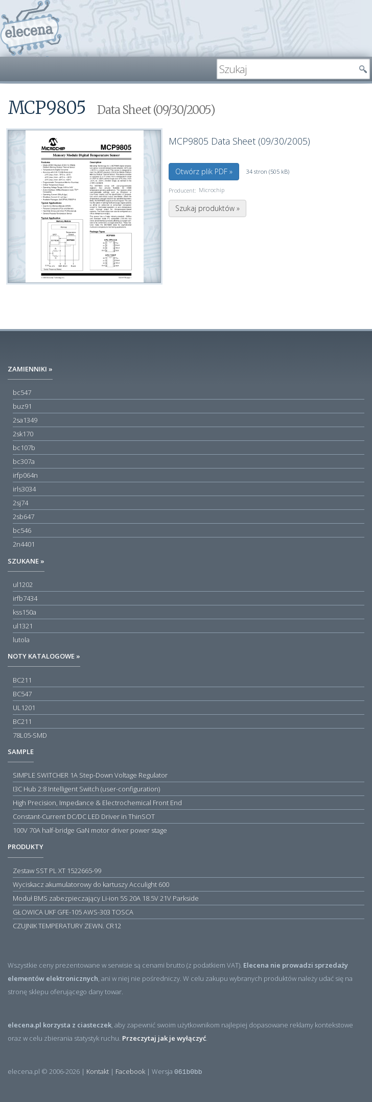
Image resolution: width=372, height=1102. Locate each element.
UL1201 (24, 707)
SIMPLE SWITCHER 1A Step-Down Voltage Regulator (90, 775)
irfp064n (25, 475)
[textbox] (286, 69)
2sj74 (20, 502)
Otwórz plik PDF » (203, 171)
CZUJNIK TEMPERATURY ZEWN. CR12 (67, 925)
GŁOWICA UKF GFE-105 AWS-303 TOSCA (73, 912)
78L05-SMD (30, 735)
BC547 (22, 693)
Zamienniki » (30, 368)
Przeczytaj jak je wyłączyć (164, 1038)
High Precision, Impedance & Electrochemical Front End (97, 802)
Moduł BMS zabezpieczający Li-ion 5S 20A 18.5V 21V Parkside (106, 898)
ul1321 (23, 625)
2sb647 (23, 516)
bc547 (22, 392)
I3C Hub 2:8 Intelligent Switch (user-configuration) (86, 788)
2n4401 (24, 544)
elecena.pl (31, 28)
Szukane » (26, 561)
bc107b (24, 447)
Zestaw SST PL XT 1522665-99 (57, 870)
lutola (21, 639)
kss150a (24, 612)
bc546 (22, 530)
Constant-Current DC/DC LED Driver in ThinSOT (84, 816)
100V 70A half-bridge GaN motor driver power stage (90, 830)
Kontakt (97, 1071)
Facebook (130, 1071)
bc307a (24, 461)
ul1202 (23, 584)
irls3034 (24, 489)
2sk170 (23, 433)
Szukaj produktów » (207, 208)
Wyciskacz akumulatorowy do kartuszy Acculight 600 (91, 884)
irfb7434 (25, 598)
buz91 (22, 406)
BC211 (22, 680)
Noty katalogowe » (44, 656)
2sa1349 (25, 420)
